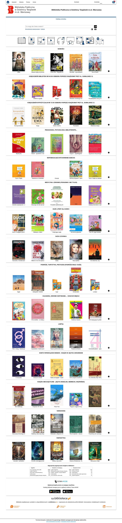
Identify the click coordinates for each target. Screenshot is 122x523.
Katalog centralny (61, 19)
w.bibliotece (53, 502)
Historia (21, 2)
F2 (108, 2)
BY (91, 2)
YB (88, 2)
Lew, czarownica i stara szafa (35, 469)
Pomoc (28, 2)
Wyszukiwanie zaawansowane (32, 29)
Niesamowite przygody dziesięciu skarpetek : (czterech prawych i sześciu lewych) (45, 475)
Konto (34, 2)
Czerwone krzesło (75, 471)
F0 (101, 2)
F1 (104, 2)
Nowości (14, 2)
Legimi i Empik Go (33, 471)
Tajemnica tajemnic (75, 475)
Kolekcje (43, 29)
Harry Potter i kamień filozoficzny (36, 472)
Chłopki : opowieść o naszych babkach (58, 472)
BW (84, 2)
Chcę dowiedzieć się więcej (53, 521)
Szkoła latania (74, 472)
